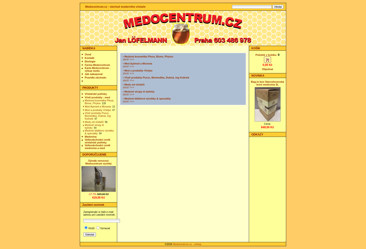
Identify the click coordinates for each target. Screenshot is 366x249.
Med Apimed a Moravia (98, 106)
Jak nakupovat (93, 74)
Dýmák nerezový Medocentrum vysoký (98, 162)
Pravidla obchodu (95, 77)
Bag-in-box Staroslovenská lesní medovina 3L (267, 83)
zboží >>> (128, 59)
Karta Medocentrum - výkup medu (97, 69)
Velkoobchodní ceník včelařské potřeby (97, 141)
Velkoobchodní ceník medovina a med (97, 146)
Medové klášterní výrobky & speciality (147, 98)
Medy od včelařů (94, 122)
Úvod (88, 54)
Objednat (267, 69)
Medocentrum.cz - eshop (187, 244)
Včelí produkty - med (97, 97)
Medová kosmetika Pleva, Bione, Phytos (99, 102)
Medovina (91, 136)
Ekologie (90, 61)
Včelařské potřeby (96, 93)
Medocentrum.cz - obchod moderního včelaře (115, 6)
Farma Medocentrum (97, 65)
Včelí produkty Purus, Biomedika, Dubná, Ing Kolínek (98, 116)
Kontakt (89, 58)
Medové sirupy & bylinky (139, 91)
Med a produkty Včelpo (98, 110)
